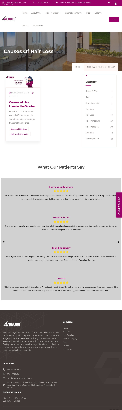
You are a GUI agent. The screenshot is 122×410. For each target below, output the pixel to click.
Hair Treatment (92, 126)
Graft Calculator (93, 103)
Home (24, 13)
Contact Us (38, 25)
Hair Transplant (53, 13)
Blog (88, 13)
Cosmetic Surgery (73, 13)
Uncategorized (92, 138)
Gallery (98, 13)
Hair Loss (90, 115)
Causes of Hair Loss (19, 129)
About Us (36, 13)
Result (25, 25)
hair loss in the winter (20, 134)
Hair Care (90, 109)
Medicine (90, 132)
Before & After (92, 91)
